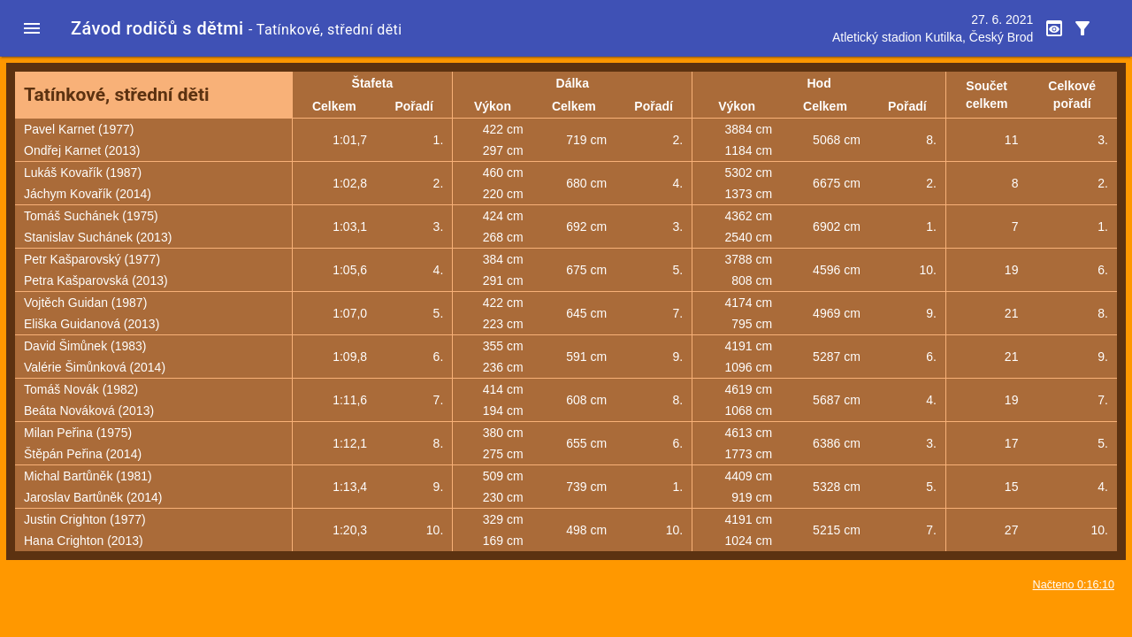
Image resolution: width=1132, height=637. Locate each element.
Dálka (572, 83)
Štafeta (373, 83)
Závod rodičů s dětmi (157, 28)
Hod (819, 83)
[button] (32, 28)
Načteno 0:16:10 (1073, 585)
